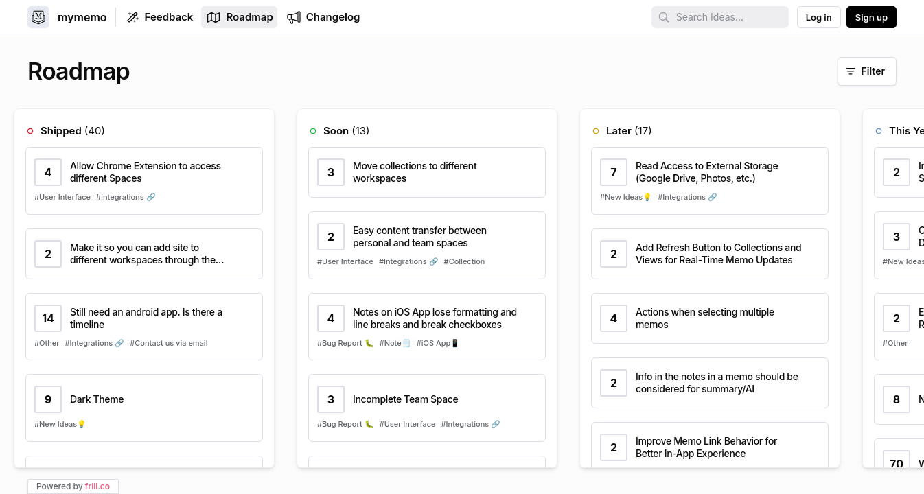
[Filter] (867, 71)
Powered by (73, 486)
